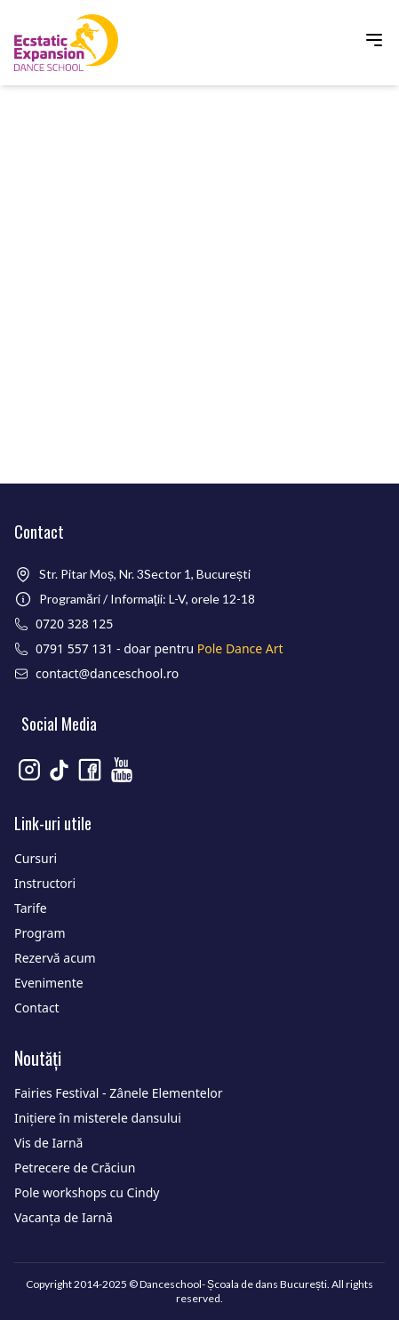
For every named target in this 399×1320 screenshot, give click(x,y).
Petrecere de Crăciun (74, 1167)
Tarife (30, 908)
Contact (37, 1007)
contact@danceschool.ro (107, 673)
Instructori (45, 883)
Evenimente (49, 982)
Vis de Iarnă (48, 1142)
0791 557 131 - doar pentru (159, 648)
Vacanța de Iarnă (63, 1217)
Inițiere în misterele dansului (97, 1117)
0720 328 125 (74, 623)
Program (40, 932)
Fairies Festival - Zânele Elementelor (118, 1092)
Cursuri (35, 858)
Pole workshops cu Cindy (86, 1192)
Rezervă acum (55, 957)
